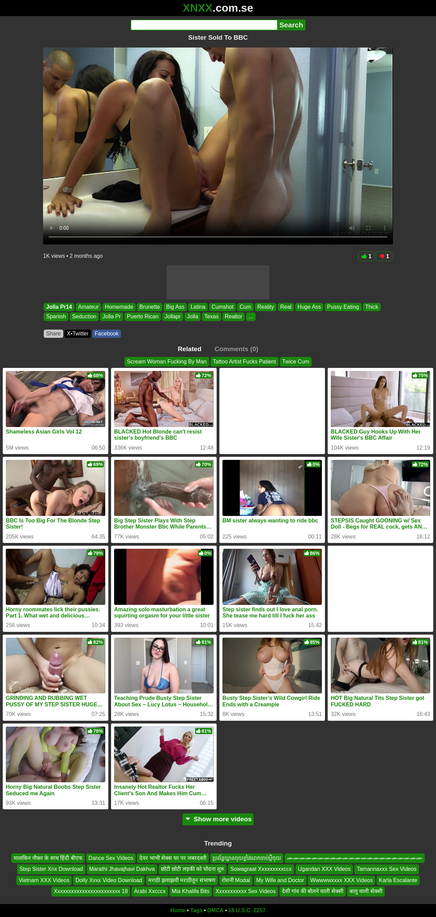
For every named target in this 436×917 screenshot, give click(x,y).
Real (285, 307)
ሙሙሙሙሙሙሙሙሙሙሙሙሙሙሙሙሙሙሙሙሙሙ (354, 858)
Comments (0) (236, 349)
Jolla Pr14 (59, 307)
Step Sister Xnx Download (51, 869)
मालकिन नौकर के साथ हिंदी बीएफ (48, 858)
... (250, 317)
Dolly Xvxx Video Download (109, 880)
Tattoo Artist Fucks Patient (244, 361)
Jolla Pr (112, 317)
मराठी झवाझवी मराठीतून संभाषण (181, 880)
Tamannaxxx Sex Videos (387, 869)
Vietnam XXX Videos (44, 880)
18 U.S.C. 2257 (246, 910)
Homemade (119, 307)
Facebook (107, 333)
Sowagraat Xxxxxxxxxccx (261, 869)
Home (178, 910)
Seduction (84, 317)
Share (53, 333)
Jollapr (173, 317)
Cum (245, 307)
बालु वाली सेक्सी (366, 891)
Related (189, 349)
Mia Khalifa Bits (190, 891)
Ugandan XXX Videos (324, 869)
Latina (198, 307)
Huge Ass (309, 307)
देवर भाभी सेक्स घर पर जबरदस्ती (172, 858)
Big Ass (175, 307)
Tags (196, 910)
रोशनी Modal (236, 880)
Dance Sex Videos (110, 858)
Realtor (234, 317)
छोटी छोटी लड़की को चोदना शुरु (192, 869)
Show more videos (218, 819)
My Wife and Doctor (280, 880)
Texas (211, 317)
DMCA (215, 910)
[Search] (204, 24)
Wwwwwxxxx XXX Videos (341, 880)
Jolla (192, 317)
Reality (265, 307)
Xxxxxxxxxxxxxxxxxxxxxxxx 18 (91, 891)
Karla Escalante (398, 880)
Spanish (56, 317)
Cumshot (222, 307)
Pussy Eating (343, 307)
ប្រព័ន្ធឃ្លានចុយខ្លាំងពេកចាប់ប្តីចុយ (247, 858)
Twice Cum (295, 361)
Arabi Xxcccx (149, 891)
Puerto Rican (143, 317)
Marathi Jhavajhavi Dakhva (122, 869)
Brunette (149, 307)
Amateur (88, 307)
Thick (371, 307)
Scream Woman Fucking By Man (167, 361)
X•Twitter (77, 333)
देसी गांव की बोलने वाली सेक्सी (312, 891)
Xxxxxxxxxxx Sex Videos (246, 891)
